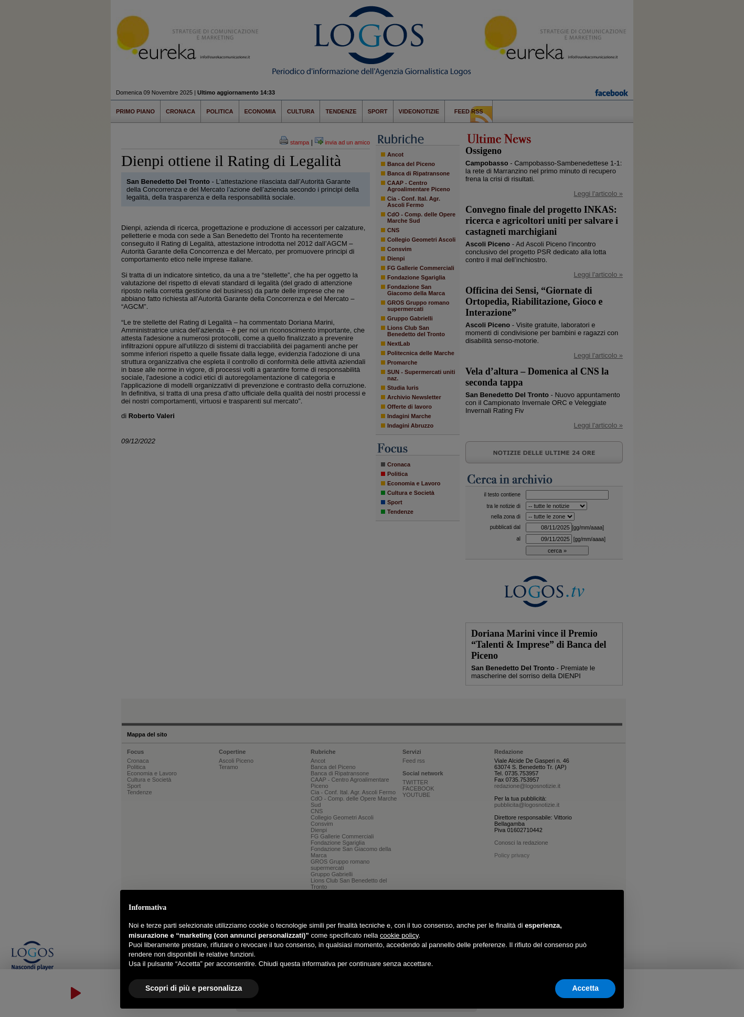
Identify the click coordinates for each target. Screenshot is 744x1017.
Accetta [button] (585, 988)
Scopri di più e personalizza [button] (193, 988)
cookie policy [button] (399, 935)
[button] (610, 906)
